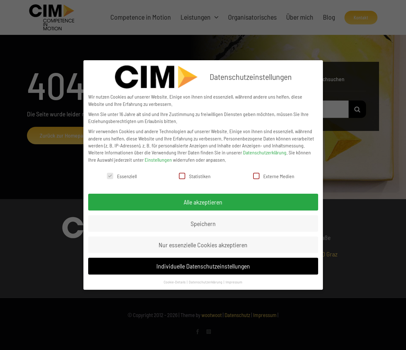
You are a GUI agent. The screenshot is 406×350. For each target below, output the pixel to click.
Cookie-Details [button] (175, 282)
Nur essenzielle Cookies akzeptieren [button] (203, 245)
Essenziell (122, 176)
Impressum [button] (234, 282)
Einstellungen (158, 160)
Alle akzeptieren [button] (203, 202)
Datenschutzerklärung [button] (206, 282)
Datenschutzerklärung (264, 152)
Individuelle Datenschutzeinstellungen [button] (203, 266)
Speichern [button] (203, 223)
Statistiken (195, 176)
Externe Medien (273, 176)
